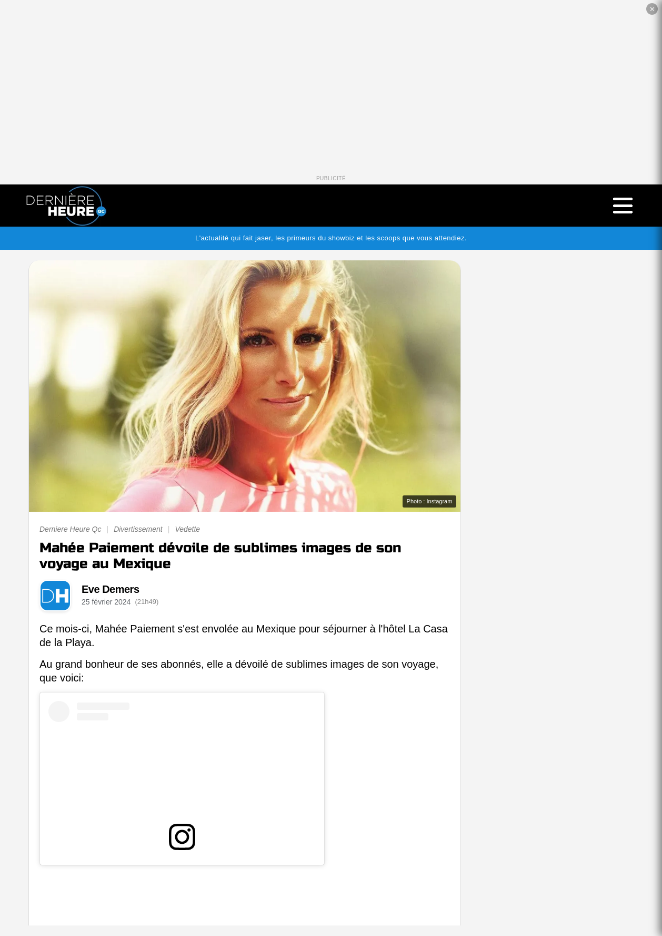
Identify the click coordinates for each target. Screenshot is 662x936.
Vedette (187, 529)
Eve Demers (110, 589)
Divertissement (138, 529)
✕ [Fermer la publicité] (652, 9)
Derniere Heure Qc (70, 529)
